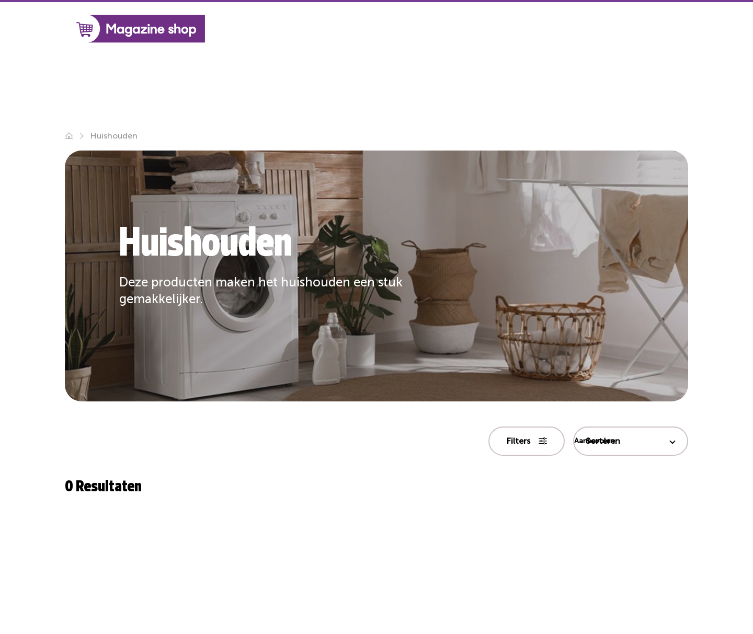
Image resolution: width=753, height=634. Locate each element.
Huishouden (114, 136)
